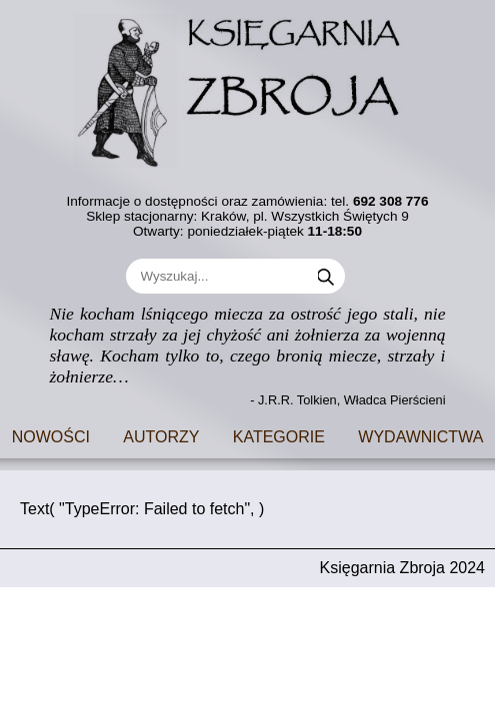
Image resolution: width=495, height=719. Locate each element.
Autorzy (161, 434)
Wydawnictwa (420, 434)
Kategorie (279, 434)
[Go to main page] (248, 86)
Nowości (51, 434)
